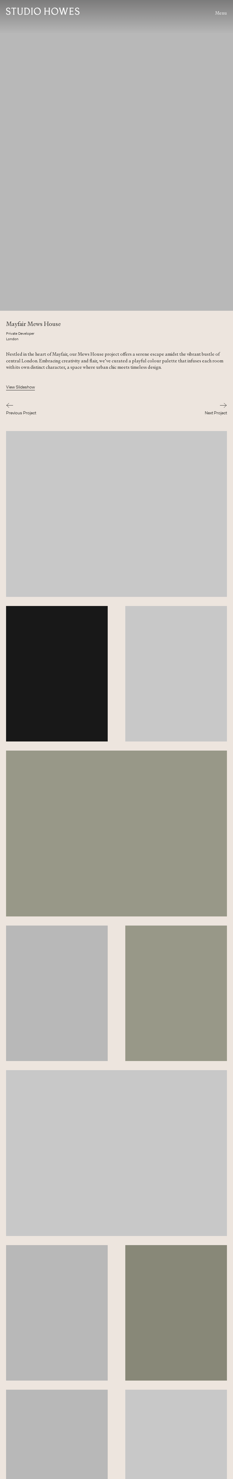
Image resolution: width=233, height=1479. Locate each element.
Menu (221, 13)
